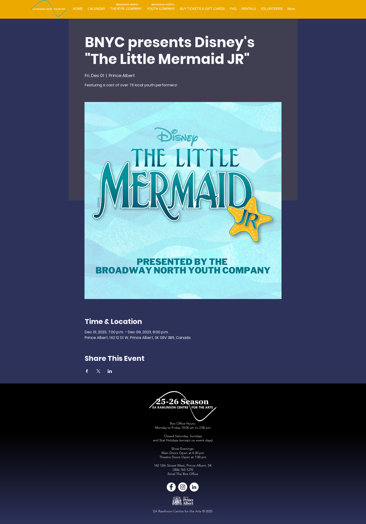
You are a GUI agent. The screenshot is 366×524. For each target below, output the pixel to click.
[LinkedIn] (194, 487)
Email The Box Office (183, 474)
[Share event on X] (98, 371)
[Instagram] (182, 487)
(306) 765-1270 (183, 470)
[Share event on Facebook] (87, 371)
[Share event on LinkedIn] (110, 371)
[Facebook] (171, 487)
